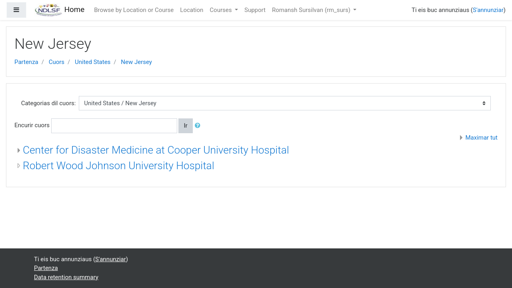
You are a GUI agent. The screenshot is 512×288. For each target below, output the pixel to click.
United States (92, 62)
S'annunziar (488, 10)
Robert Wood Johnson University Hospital (118, 166)
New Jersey (136, 62)
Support (255, 10)
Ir (185, 125)
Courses (221, 10)
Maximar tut (481, 137)
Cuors (56, 62)
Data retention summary (66, 277)
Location (191, 10)
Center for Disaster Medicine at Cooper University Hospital (156, 150)
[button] (199, 126)
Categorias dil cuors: (48, 103)
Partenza (26, 62)
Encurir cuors (32, 125)
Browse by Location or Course (134, 10)
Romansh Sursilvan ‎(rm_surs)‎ (312, 10)
